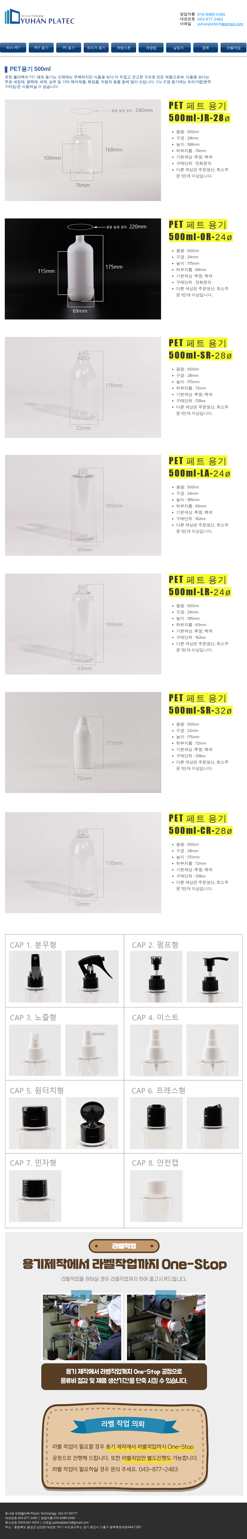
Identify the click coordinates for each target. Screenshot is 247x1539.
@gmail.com (232, 23)
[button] (13, 48)
